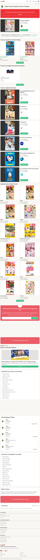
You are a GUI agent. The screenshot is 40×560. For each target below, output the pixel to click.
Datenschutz (29, 315)
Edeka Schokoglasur (5, 458)
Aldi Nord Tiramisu (5, 393)
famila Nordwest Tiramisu (6, 380)
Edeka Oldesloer (5, 456)
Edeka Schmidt (4, 474)
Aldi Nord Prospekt (3, 529)
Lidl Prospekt (2, 532)
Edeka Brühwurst (5, 478)
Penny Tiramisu (4, 388)
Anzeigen (37, 3)
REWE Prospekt (3, 525)
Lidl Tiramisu (4, 386)
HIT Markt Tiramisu (5, 384)
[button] (20, 25)
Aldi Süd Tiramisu (5, 395)
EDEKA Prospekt (3, 521)
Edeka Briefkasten (5, 462)
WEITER (20, 14)
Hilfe (1, 552)
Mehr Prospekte (20, 62)
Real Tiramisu (4, 382)
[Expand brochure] (9, 25)
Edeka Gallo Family (5, 476)
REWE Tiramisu (4, 378)
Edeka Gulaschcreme (6, 484)
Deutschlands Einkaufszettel (5, 537)
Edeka (16, 508)
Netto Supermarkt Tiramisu (7, 389)
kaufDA (2, 508)
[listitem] (10, 51)
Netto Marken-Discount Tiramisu (8, 391)
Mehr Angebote (20, 84)
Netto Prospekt (3, 531)
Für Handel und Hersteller (4, 515)
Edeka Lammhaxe (5, 460)
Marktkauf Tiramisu (5, 376)
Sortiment (20, 508)
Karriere (1, 517)
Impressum (22, 552)
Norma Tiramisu (5, 397)
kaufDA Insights (3, 538)
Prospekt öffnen (24, 30)
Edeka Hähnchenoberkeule (7, 480)
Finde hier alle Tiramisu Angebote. (30, 36)
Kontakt (21, 554)
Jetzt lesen (20, 366)
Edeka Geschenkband (6, 464)
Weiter (34, 318)
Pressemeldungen (3, 541)
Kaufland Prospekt (3, 523)
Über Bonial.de (2, 514)
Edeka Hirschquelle (5, 482)
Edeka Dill (3, 466)
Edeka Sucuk (4, 472)
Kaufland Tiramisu (5, 374)
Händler (6, 508)
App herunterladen (3, 540)
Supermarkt (12, 508)
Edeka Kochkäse (5, 470)
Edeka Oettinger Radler (6, 468)
